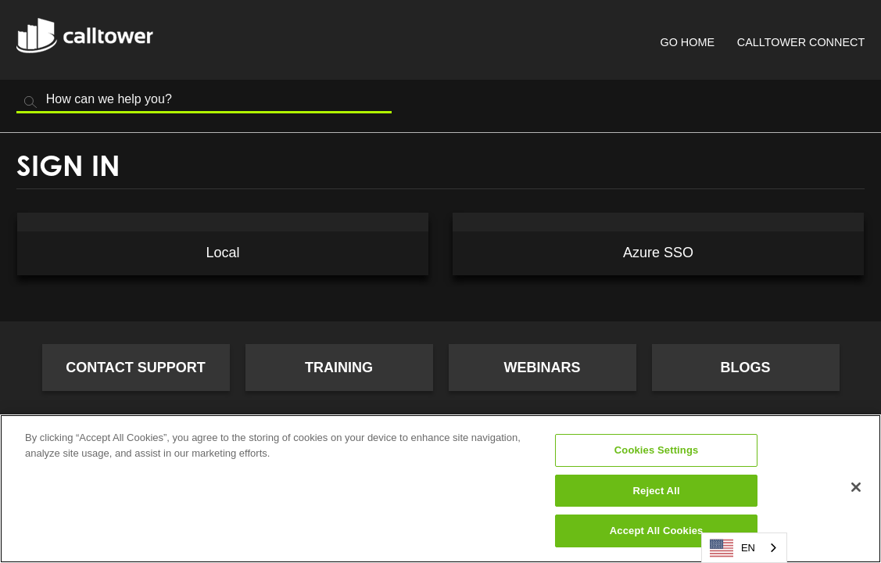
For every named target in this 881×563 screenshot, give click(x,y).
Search (30, 102)
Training (339, 367)
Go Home (687, 42)
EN (732, 548)
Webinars (542, 367)
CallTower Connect (801, 42)
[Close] (856, 487)
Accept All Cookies (657, 530)
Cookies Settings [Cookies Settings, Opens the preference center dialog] (656, 450)
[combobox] (744, 548)
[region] (440, 488)
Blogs (745, 367)
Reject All (656, 491)
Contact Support (136, 367)
